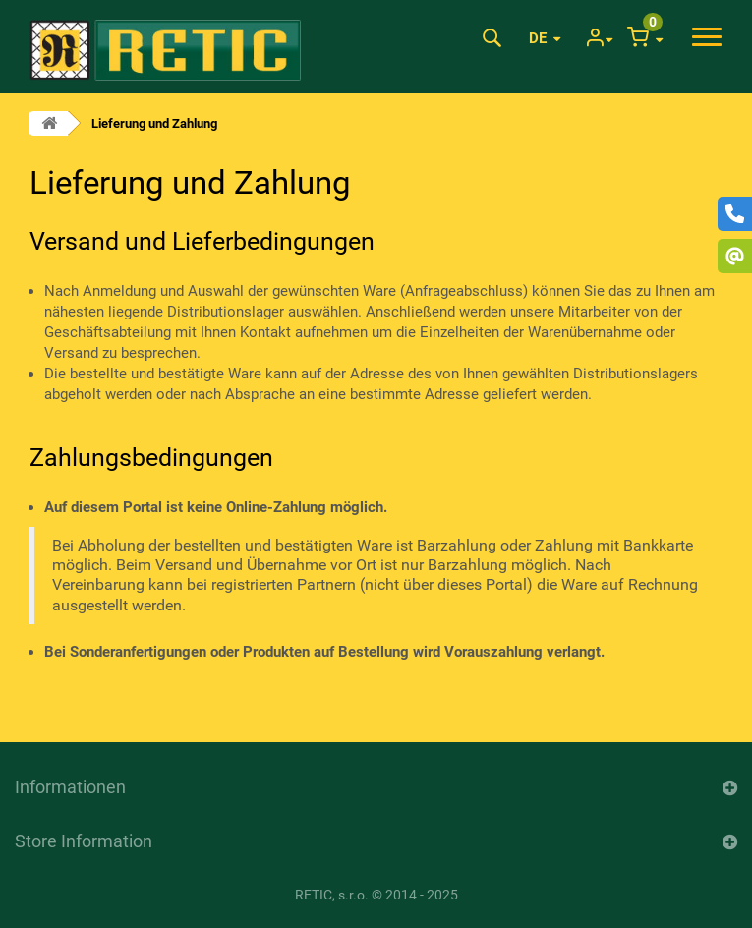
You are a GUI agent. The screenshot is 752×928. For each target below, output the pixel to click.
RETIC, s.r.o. (332, 894)
